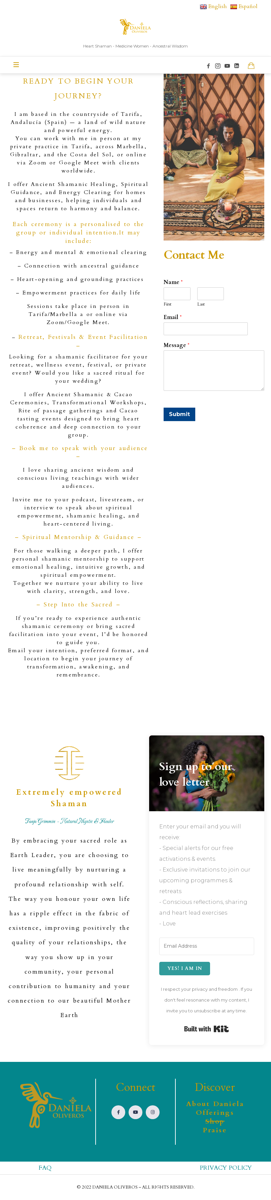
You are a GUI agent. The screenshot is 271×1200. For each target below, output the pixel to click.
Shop (215, 1121)
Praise (215, 1130)
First (167, 304)
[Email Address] (207, 946)
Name (173, 282)
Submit (179, 414)
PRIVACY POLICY (226, 1168)
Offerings (215, 1112)
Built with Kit (206, 1029)
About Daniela (215, 1103)
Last (201, 304)
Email (173, 317)
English (213, 6)
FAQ (45, 1168)
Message (177, 345)
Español (244, 6)
